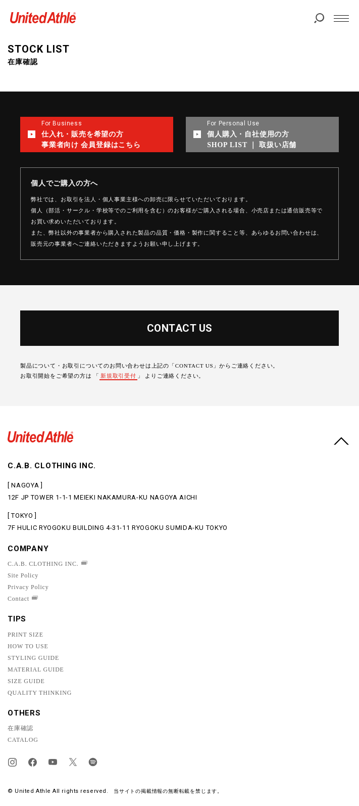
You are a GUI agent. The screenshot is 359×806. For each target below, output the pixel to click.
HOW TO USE (28, 646)
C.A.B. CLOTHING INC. (43, 563)
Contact (18, 598)
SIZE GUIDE (26, 681)
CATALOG (23, 739)
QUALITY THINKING (40, 692)
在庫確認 (20, 728)
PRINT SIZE (25, 634)
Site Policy (23, 575)
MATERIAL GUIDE (36, 669)
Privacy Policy (28, 587)
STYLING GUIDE (33, 657)
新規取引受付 (118, 376)
